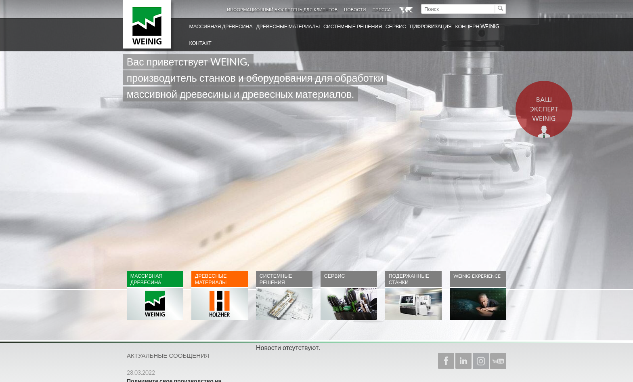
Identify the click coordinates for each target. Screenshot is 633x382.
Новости (355, 9)
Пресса (381, 9)
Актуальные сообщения (168, 355)
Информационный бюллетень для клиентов (282, 9)
